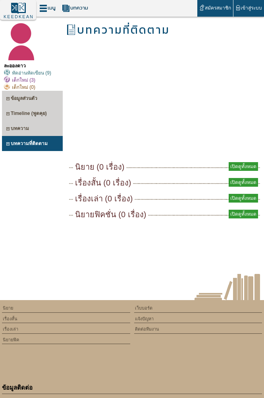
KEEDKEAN (19, 16)
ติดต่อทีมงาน (147, 329)
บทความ (75, 8)
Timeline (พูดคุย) (26, 114)
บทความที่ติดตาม (27, 144)
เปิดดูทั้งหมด (243, 166)
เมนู (47, 8)
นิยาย (8, 308)
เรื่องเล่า (10, 329)
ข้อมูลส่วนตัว (21, 99)
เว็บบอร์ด (143, 308)
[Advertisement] (164, 101)
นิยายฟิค (11, 339)
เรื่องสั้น (10, 318)
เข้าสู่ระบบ (248, 7)
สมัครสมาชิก (215, 7)
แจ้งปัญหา (144, 318)
